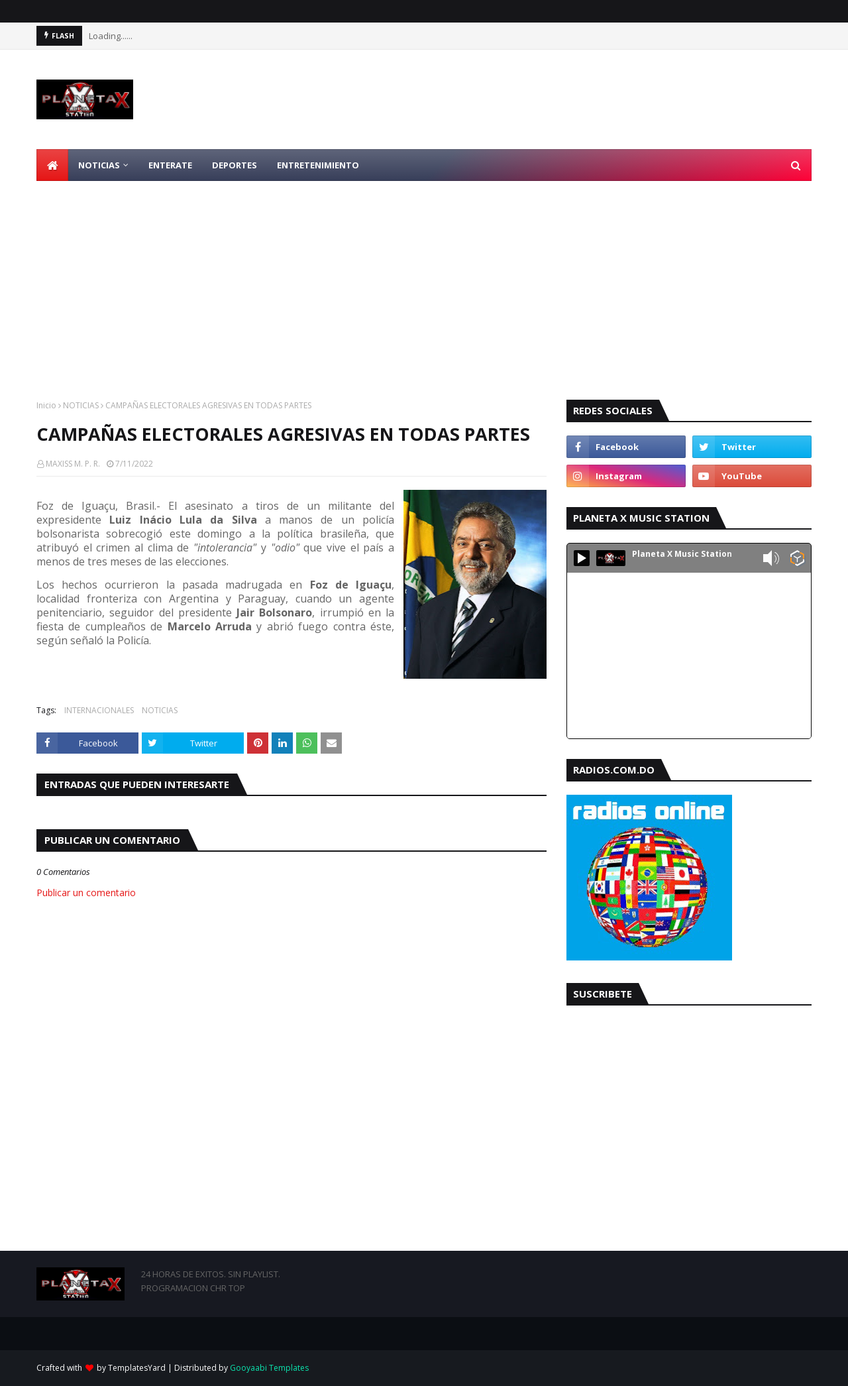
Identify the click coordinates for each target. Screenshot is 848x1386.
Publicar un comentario (86, 892)
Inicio (46, 405)
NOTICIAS (81, 405)
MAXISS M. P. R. (73, 463)
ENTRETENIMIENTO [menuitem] (318, 165)
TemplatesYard (137, 1367)
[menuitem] (52, 165)
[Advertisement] (424, 280)
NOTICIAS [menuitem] (99, 165)
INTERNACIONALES (99, 710)
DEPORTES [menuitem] (234, 165)
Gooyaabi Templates (269, 1367)
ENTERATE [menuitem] (170, 165)
